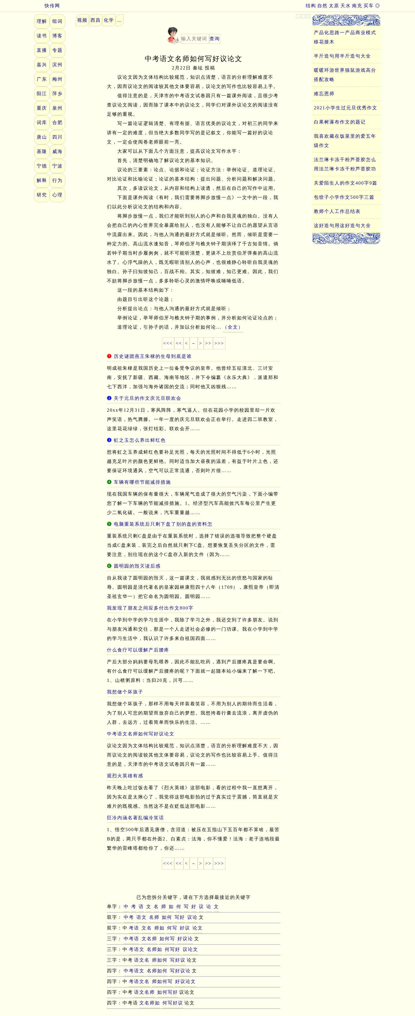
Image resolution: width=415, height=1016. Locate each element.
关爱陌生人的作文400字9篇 (345, 183)
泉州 (57, 108)
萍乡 (57, 93)
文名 (147, 927)
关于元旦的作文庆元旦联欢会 (147, 398)
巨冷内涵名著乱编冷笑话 (135, 817)
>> (208, 343)
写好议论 (180, 970)
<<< (168, 343)
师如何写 (162, 981)
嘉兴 (42, 64)
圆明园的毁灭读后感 (137, 566)
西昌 (95, 20)
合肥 (57, 122)
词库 (42, 122)
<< (179, 343)
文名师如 (149, 1002)
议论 (192, 917)
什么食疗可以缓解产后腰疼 (138, 649)
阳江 (42, 93)
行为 (57, 180)
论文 (197, 927)
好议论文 (185, 981)
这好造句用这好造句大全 (342, 225)
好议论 (185, 938)
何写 (172, 927)
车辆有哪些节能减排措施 (142, 482)
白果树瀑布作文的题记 (340, 121)
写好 (180, 917)
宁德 (42, 165)
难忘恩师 (324, 93)
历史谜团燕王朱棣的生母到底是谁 (153, 356)
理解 (42, 21)
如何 (167, 917)
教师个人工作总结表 (337, 211)
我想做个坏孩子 (125, 691)
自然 (322, 5)
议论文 (190, 949)
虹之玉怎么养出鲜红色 (140, 440)
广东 (42, 79)
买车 (369, 5)
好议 (185, 927)
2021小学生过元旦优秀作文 (345, 107)
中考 (129, 917)
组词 (57, 21)
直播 (42, 50)
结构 (311, 5)
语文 (141, 917)
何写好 (172, 949)
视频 (82, 20)
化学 (109, 20)
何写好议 (172, 1002)
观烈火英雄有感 (125, 775)
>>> (219, 343)
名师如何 (157, 970)
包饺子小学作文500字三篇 (344, 197)
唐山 (42, 137)
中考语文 (134, 970)
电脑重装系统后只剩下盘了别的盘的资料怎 (163, 524)
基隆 (42, 151)
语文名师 (144, 992)
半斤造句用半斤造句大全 (342, 56)
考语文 (136, 949)
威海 (57, 151)
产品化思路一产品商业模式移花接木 (345, 37)
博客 (57, 35)
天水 (345, 5)
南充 (357, 5)
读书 (42, 35)
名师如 (154, 949)
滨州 (57, 64)
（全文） (233, 327)
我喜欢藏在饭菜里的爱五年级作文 (345, 141)
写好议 (178, 960)
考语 (134, 927)
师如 (159, 927)
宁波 (57, 165)
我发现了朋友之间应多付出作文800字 (150, 607)
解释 (42, 180)
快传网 (47, 5)
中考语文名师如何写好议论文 (141, 733)
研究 (42, 194)
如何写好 (167, 992)
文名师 (149, 938)
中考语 (131, 938)
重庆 (42, 108)
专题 (57, 50)
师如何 (160, 960)
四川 (57, 137)
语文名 (142, 960)
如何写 (167, 938)
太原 (334, 5)
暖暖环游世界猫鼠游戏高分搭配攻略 (345, 75)
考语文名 (139, 981)
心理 (57, 194)
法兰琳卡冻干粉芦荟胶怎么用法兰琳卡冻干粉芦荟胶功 (345, 164)
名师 (154, 917)
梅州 (57, 79)
